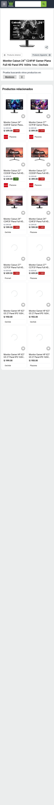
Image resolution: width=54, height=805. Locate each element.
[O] (22, 77)
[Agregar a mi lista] (23, 116)
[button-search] (44, 4)
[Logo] (11, 4)
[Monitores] (10, 77)
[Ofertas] (28, 4)
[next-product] (41, 55)
